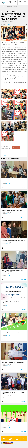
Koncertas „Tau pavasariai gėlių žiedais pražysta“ (13, 240)
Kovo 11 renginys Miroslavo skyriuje (10, 332)
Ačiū (15, 147)
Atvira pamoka (5, 180)
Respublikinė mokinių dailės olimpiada (11, 302)
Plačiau (23, 187)
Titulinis (2, 6)
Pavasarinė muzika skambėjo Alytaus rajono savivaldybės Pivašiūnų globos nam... (12, 271)
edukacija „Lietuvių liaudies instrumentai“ (11, 210)
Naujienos (8, 6)
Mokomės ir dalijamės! (7, 423)
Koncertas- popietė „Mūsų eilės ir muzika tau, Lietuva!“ (12, 393)
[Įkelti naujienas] (9, 2)
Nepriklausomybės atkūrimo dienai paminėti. (12, 362)
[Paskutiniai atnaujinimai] (14, 2)
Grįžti (5, 155)
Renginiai (15, 6)
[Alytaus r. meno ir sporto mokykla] (3, 2)
